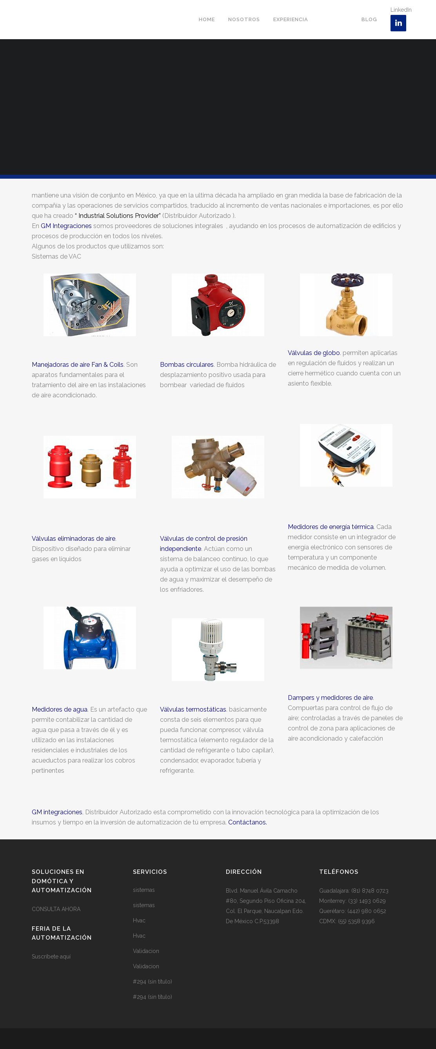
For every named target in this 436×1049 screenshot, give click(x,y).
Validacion (146, 951)
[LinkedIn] (398, 23)
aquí (65, 956)
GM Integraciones (66, 226)
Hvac (139, 920)
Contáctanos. (247, 822)
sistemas (144, 890)
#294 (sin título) (152, 981)
